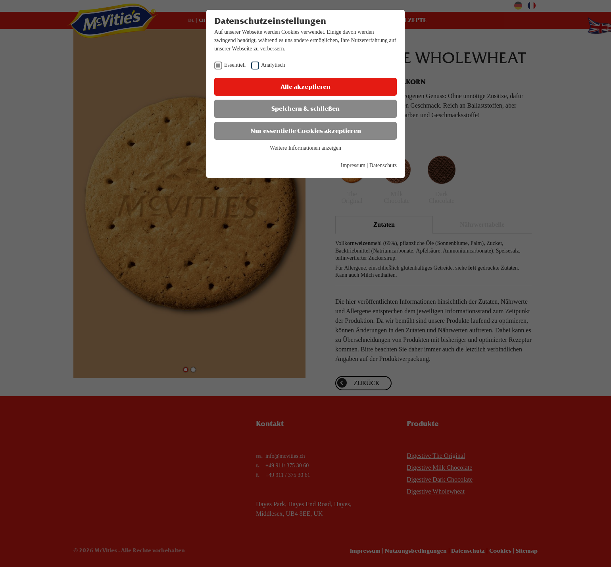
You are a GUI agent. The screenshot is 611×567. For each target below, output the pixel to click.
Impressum (353, 165)
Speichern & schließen (305, 108)
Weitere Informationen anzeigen (305, 148)
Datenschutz (383, 165)
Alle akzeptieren (305, 87)
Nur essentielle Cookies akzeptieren (305, 131)
